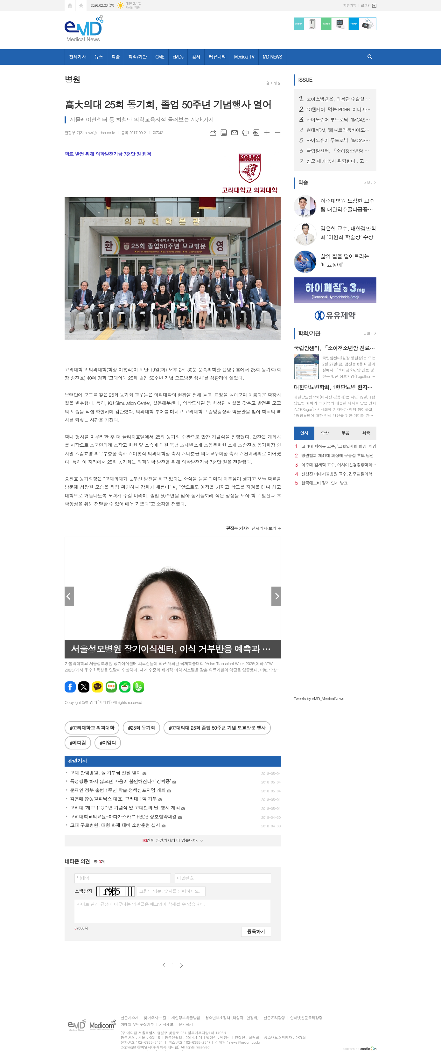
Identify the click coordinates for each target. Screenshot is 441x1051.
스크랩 (256, 132)
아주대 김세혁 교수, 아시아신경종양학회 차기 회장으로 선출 (338, 465)
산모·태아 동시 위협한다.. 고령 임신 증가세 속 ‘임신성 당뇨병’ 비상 (338, 161)
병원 (277, 82)
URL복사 (213, 132)
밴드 (138, 687)
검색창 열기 (370, 57)
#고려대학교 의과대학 (92, 727)
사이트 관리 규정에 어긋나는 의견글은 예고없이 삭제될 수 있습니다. (141, 904)
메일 (234, 132)
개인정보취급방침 (185, 1017)
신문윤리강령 (274, 1017)
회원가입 (349, 5)
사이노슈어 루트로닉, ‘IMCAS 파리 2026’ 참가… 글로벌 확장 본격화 (338, 119)
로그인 (366, 5)
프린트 (245, 132)
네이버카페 (124, 687)
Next (276, 596)
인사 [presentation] (304, 433)
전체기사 (77, 56)
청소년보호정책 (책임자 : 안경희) (231, 1017)
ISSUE (305, 79)
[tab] (304, 433)
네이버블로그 (111, 687)
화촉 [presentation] (366, 433)
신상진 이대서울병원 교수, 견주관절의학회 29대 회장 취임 (338, 474)
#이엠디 (108, 742)
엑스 (83, 687)
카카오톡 (97, 687)
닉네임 (83, 878)
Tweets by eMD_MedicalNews (319, 698)
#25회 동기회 (141, 727)
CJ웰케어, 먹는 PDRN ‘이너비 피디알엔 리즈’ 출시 (338, 109)
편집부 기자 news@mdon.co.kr (90, 132)
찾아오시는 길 (155, 1017)
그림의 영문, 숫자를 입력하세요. (169, 891)
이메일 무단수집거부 (137, 1024)
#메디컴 (78, 742)
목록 (223, 132)
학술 (115, 56)
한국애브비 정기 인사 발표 (324, 483)
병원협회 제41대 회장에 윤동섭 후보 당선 (337, 455)
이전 (164, 965)
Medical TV (244, 56)
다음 (181, 965)
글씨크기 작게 (278, 132)
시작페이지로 (70, 5)
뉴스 (98, 56)
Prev (69, 596)
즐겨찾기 (81, 5)
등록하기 (256, 931)
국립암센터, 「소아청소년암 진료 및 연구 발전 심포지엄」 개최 (338, 151)
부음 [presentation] (345, 433)
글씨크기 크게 (267, 132)
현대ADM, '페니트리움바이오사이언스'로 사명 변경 (338, 130)
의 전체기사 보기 (251, 528)
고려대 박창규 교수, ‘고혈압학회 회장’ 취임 (338, 446)
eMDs (178, 56)
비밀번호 (185, 878)
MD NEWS (272, 56)
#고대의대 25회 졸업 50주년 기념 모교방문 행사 (217, 727)
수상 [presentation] (324, 433)
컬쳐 (196, 56)
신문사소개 (129, 1017)
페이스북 (70, 687)
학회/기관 (137, 56)
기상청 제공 (132, 7)
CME (159, 56)
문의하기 (185, 1024)
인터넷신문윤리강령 (306, 1017)
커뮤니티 (217, 56)
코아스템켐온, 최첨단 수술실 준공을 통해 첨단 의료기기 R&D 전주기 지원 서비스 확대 (338, 99)
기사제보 (166, 1024)
